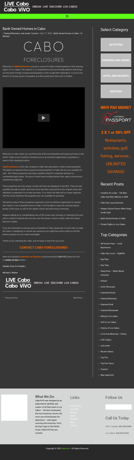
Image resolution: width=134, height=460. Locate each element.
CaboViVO (61, 257)
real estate (25, 33)
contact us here (12, 260)
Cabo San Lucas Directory (112, 203)
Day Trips (105, 265)
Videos (73, 416)
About (73, 422)
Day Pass (105, 259)
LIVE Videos (106, 340)
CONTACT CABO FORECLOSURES (44, 247)
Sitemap (73, 412)
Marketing (74, 419)
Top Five (104, 357)
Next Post (79, 298)
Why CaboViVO (107, 375)
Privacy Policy (76, 406)
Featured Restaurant (109, 310)
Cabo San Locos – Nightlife (113, 253)
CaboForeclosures (22, 66)
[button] (67, 16)
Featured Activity (108, 293)
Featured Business (12, 33)
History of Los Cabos (110, 328)
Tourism (34, 33)
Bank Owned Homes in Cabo (66, 33)
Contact (73, 425)
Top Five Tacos (107, 363)
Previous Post (10, 298)
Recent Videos (107, 351)
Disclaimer (75, 409)
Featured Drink (107, 304)
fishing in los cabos (109, 316)
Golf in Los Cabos (108, 322)
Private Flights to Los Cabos (113, 224)
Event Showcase (108, 287)
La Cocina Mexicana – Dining (113, 334)
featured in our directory (31, 257)
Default (104, 281)
